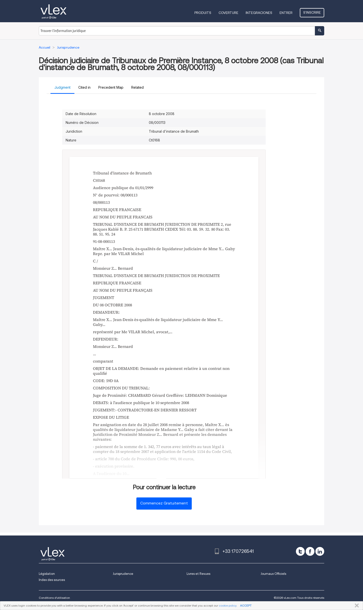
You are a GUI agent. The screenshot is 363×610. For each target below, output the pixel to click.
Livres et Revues (198, 574)
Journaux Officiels (273, 574)
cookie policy (227, 605)
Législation (47, 574)
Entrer (286, 13)
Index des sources (52, 580)
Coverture (228, 13)
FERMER (356, 605)
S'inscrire (312, 12)
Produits (202, 13)
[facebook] (310, 551)
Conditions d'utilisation (54, 597)
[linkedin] (319, 551)
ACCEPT (246, 605)
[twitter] (300, 551)
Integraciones (259, 13)
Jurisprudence (123, 574)
